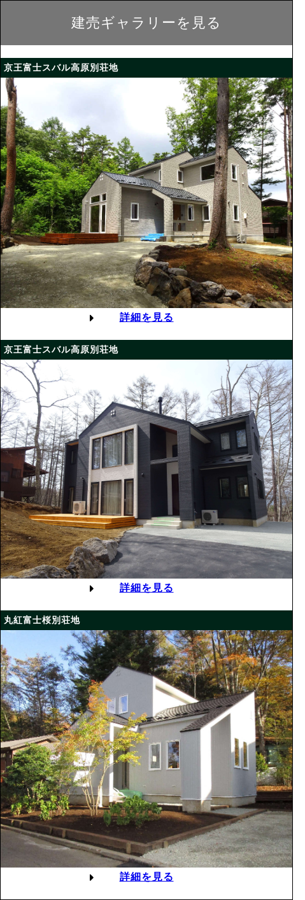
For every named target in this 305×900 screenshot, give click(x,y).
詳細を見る (147, 317)
